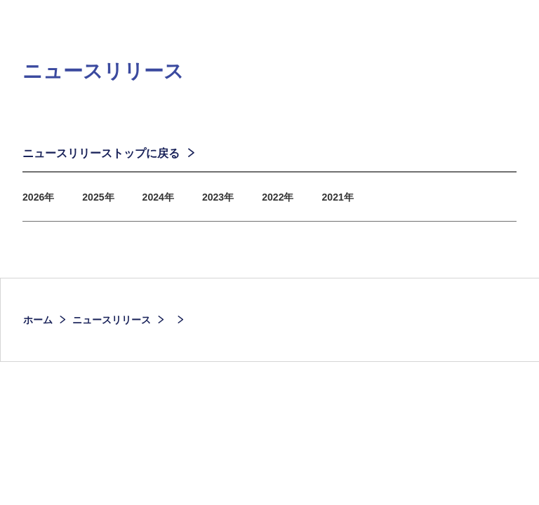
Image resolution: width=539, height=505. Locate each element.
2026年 (40, 203)
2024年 (169, 203)
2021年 (362, 203)
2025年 (105, 203)
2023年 (233, 203)
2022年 (297, 203)
